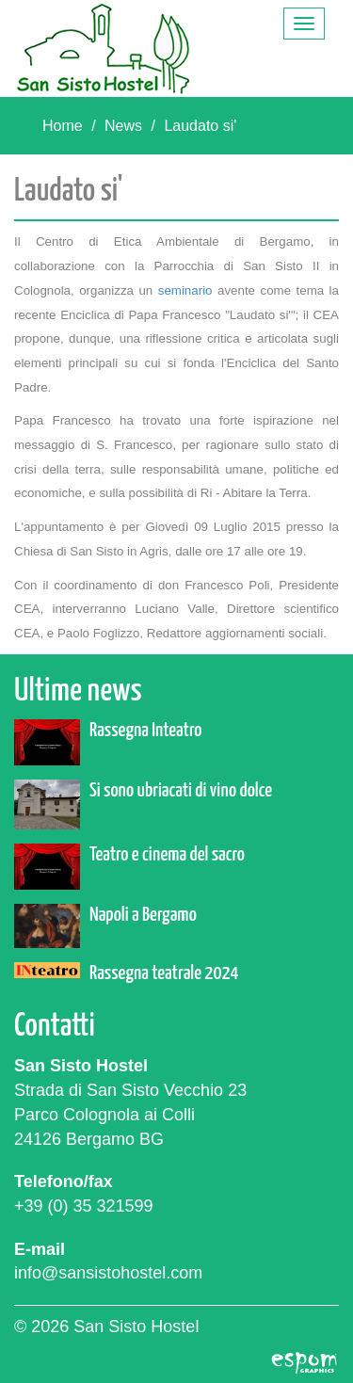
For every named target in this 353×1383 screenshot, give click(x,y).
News (123, 126)
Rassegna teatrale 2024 (164, 973)
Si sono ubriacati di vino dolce (180, 790)
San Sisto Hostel (103, 48)
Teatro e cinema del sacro (167, 854)
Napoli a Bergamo (143, 915)
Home (62, 126)
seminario (187, 290)
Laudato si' (200, 126)
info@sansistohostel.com (108, 1272)
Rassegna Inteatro (145, 730)
